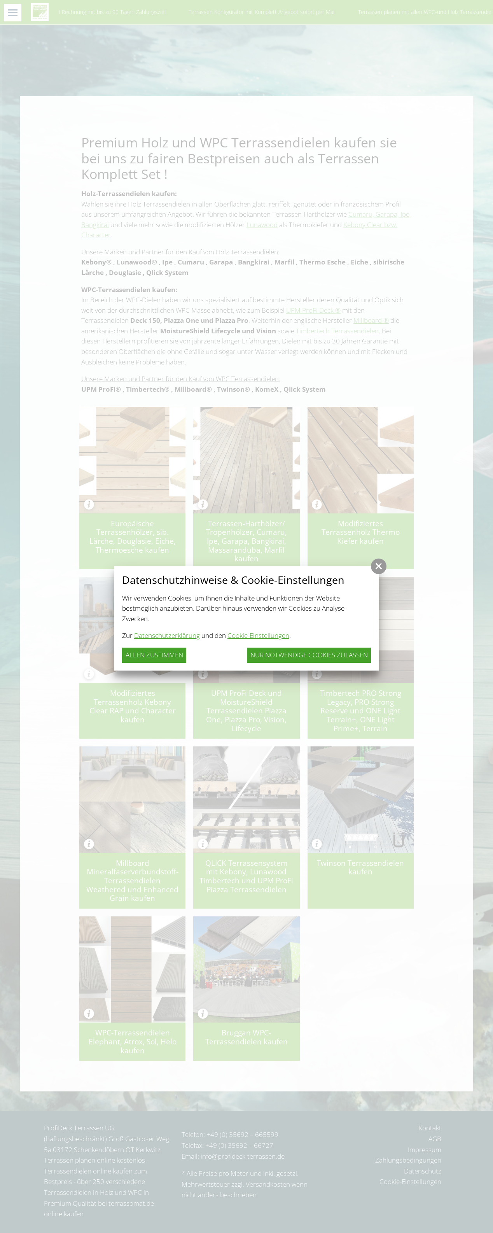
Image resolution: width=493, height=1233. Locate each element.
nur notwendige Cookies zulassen (309, 654)
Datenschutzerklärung (167, 635)
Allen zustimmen (154, 654)
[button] (378, 566)
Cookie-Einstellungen (258, 635)
